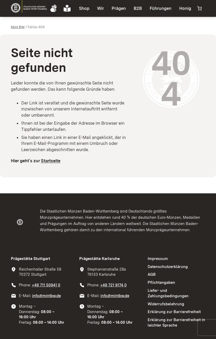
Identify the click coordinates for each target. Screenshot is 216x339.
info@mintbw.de (46, 295)
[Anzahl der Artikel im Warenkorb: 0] (199, 8)
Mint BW (18, 27)
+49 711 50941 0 (46, 285)
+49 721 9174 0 (113, 285)
